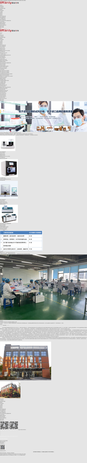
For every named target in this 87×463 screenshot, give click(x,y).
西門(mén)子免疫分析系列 (3, 67)
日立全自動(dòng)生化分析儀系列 (4, 72)
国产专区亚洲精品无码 (11, 455)
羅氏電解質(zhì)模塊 (3, 79)
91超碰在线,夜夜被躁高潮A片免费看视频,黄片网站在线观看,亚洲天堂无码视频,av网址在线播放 (13, 0)
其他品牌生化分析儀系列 (3, 77)
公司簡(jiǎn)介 (2, 7)
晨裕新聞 (1, 12)
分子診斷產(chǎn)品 (2, 18)
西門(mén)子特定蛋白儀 (3, 98)
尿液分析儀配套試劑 (3, 19)
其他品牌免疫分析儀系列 (3, 68)
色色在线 (6, 455)
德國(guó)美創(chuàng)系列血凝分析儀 (5, 87)
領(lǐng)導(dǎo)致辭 (2, 8)
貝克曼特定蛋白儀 (2, 97)
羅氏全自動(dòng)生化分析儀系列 (4, 71)
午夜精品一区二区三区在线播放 (18, 455)
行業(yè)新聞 (2, 10)
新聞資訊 (1, 9)
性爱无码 (24, 455)
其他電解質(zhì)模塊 (3, 82)
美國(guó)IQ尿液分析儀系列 (4, 60)
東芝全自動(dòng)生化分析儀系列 (4, 70)
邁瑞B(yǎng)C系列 (2, 48)
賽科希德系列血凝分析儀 (3, 91)
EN (0, 28)
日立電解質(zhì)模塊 (3, 81)
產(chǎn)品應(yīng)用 (3, 16)
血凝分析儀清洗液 (2, 416)
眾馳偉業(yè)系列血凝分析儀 (4, 90)
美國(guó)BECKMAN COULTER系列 (5, 50)
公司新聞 (1, 11)
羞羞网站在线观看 (2, 455)
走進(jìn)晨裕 (2, 6)
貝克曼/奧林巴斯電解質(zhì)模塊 (4, 80)
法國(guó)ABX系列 (2, 49)
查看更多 (1, 324)
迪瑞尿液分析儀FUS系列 (3, 59)
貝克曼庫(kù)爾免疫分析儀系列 (4, 66)
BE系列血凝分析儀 (2, 89)
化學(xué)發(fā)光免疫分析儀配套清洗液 (5, 20)
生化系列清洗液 (2, 21)
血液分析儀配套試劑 (3, 17)
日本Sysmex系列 (2, 47)
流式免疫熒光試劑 (2, 56)
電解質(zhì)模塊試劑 (3, 22)
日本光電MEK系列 (2, 51)
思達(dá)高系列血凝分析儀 (3, 88)
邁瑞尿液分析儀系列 (3, 61)
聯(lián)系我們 (2, 27)
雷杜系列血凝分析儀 (3, 92)
